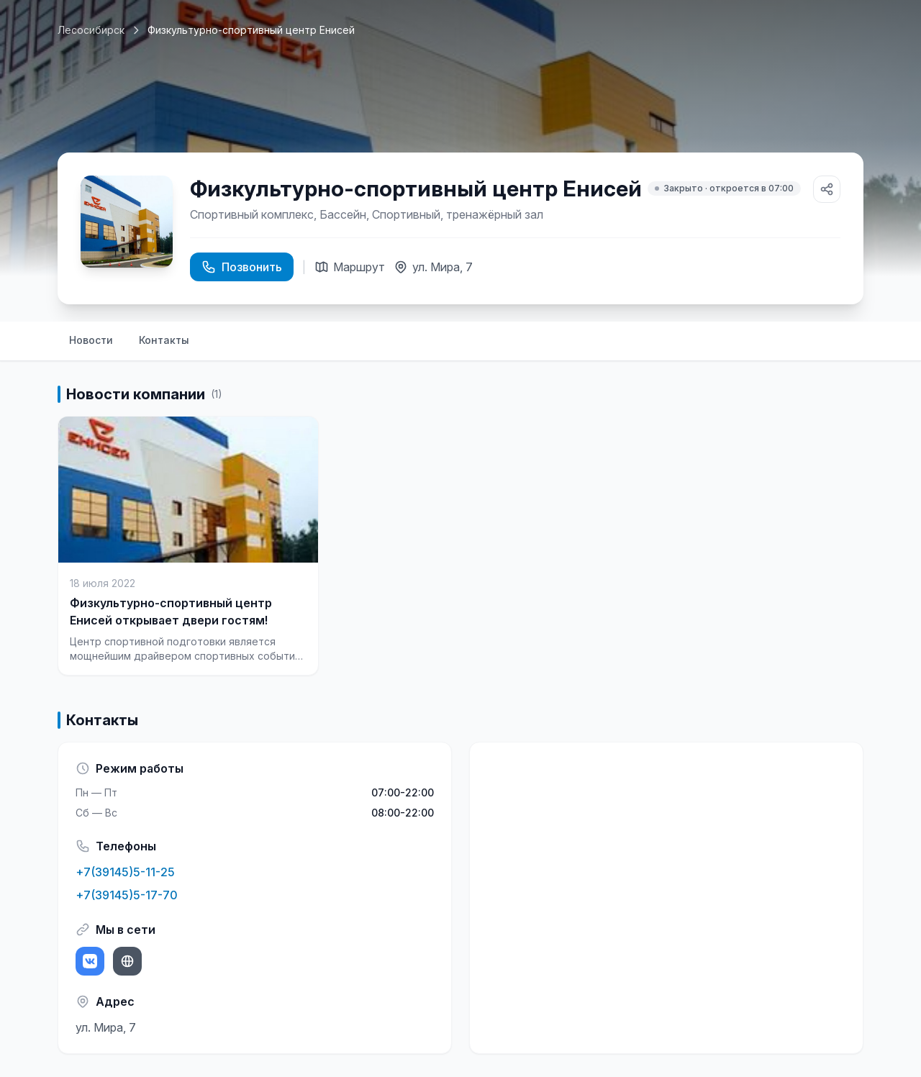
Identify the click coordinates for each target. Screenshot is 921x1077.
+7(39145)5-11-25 (125, 872)
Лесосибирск (91, 30)
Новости (91, 340)
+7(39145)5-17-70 (127, 895)
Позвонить (241, 267)
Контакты (164, 340)
